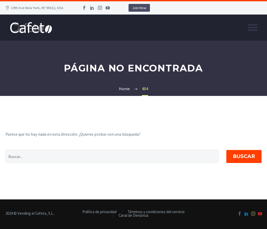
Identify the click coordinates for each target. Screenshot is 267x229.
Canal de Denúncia (133, 216)
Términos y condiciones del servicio (156, 212)
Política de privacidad (99, 212)
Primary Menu (252, 27)
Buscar (244, 156)
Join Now (139, 7)
